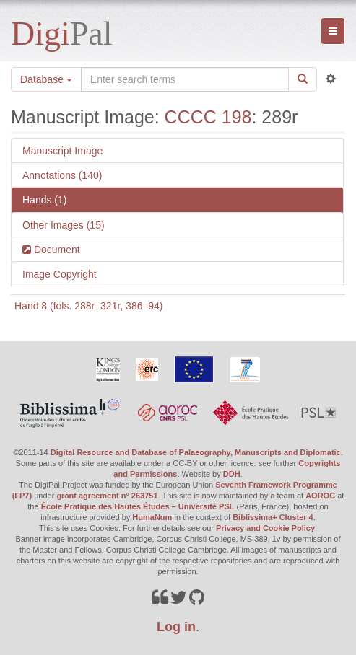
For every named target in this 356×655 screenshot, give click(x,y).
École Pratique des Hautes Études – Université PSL (138, 506)
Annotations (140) (62, 175)
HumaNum (152, 517)
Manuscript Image (62, 151)
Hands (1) (44, 200)
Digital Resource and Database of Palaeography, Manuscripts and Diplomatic (196, 452)
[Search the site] (185, 79)
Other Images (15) (63, 225)
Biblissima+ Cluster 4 (273, 517)
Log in (176, 627)
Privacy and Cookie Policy (265, 528)
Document (55, 249)
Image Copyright (59, 274)
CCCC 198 (208, 117)
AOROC (320, 495)
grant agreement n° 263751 (106, 495)
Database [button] (46, 79)
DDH (231, 474)
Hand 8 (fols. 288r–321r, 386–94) (88, 306)
